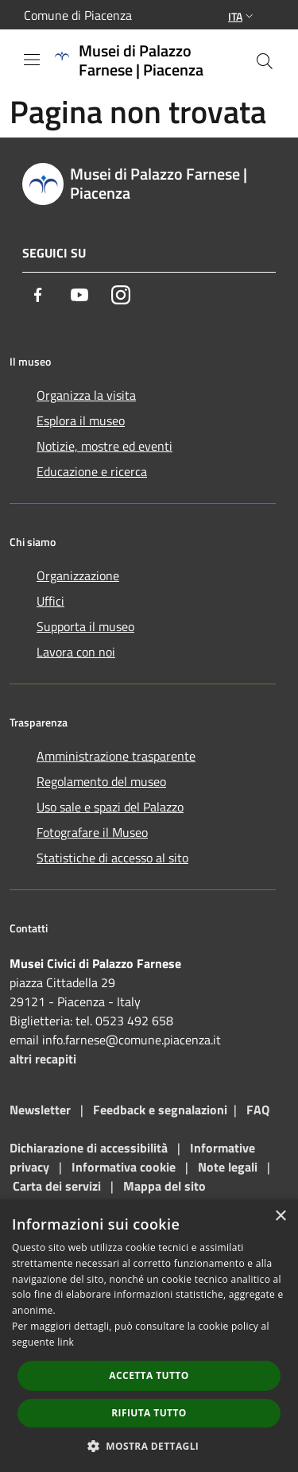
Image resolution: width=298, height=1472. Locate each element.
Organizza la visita (86, 395)
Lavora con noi (76, 651)
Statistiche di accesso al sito (112, 857)
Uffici (50, 600)
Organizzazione (78, 575)
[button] (149, 1446)
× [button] (280, 1216)
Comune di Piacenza (78, 15)
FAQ (257, 1109)
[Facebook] (38, 295)
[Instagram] (121, 295)
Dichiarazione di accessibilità (89, 1147)
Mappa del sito (164, 1185)
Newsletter (40, 1109)
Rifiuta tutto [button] (149, 1413)
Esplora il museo (81, 420)
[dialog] (149, 1335)
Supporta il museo (85, 626)
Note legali (227, 1166)
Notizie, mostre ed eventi (104, 445)
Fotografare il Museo (92, 832)
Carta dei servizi (57, 1185)
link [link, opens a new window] (65, 1342)
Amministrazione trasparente (116, 755)
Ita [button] (242, 16)
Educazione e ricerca (92, 471)
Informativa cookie (124, 1166)
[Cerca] (264, 61)
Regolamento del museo (101, 781)
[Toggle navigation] (31, 59)
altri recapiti (43, 1058)
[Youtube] (79, 295)
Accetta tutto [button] (148, 1375)
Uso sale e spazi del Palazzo (110, 806)
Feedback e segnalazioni (160, 1109)
